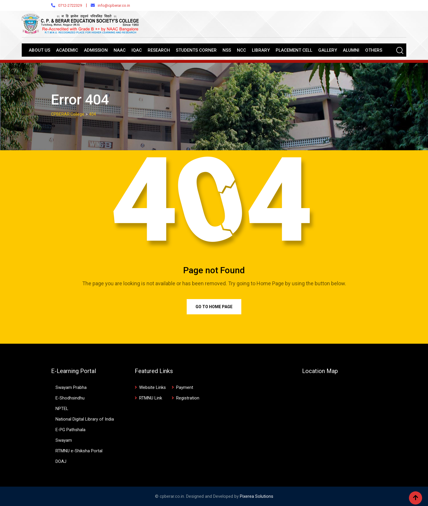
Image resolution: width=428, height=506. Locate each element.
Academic (67, 50)
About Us (39, 50)
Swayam (63, 440)
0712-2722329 (70, 5)
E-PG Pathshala (70, 429)
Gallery (327, 50)
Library (261, 50)
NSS (227, 50)
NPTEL (61, 408)
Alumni (351, 50)
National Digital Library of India (84, 419)
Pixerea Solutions (256, 496)
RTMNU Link (150, 398)
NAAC (120, 50)
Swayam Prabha (71, 387)
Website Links (152, 387)
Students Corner (196, 50)
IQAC (137, 50)
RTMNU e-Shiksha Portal (78, 450)
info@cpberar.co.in (114, 5)
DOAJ (60, 461)
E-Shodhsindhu (70, 398)
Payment (184, 387)
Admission (96, 50)
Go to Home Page (214, 306)
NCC (241, 50)
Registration (187, 398)
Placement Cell (294, 50)
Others (373, 50)
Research (159, 50)
